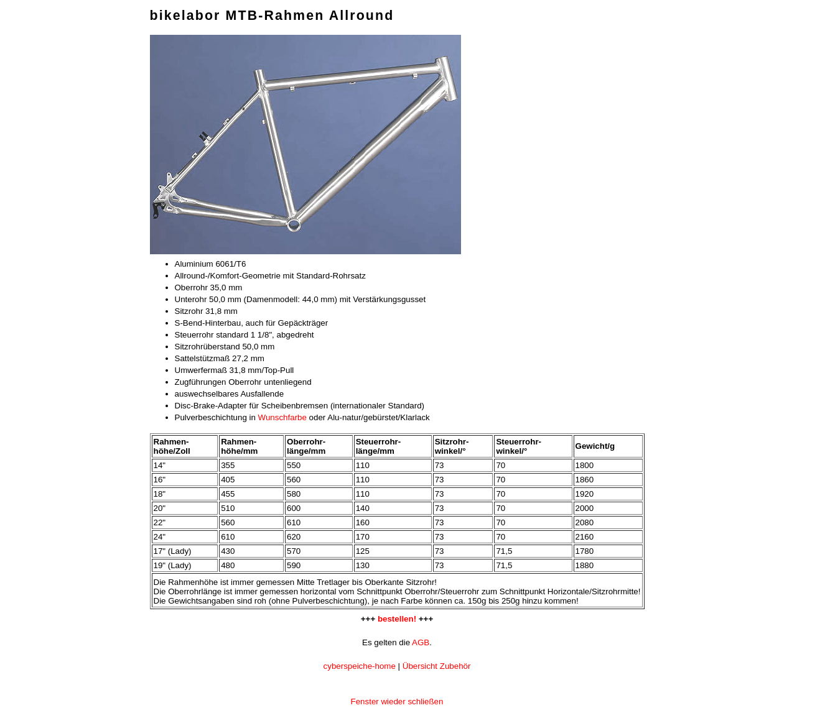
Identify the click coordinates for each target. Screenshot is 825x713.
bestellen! (397, 618)
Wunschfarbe (282, 417)
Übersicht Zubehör (437, 666)
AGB (420, 642)
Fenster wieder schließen (397, 701)
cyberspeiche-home (360, 666)
